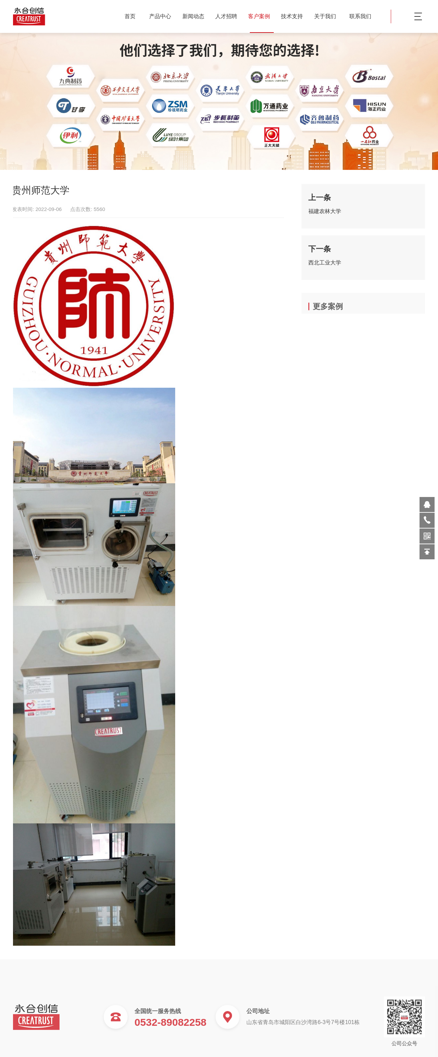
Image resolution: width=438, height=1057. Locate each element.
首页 (130, 16)
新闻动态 (195, 16)
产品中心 (162, 16)
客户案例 (261, 16)
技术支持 (294, 16)
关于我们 (327, 16)
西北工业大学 (324, 267)
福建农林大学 (324, 216)
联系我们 (360, 16)
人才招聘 (228, 16)
